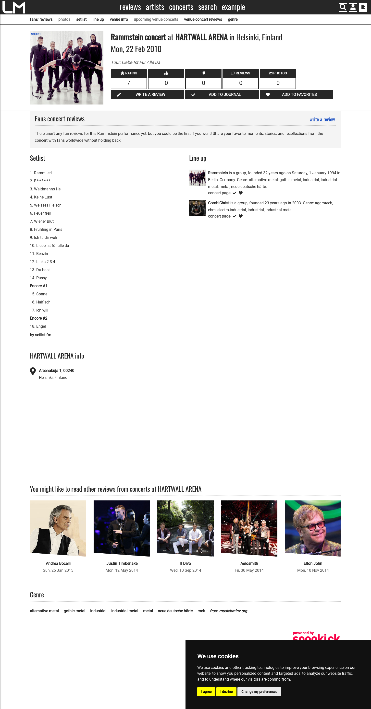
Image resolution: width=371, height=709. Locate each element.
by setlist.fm (40, 335)
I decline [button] (226, 692)
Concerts (181, 6)
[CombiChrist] (197, 207)
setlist (81, 19)
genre (232, 19)
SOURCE (36, 34)
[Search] (343, 7)
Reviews (130, 6)
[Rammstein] (197, 177)
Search (207, 6)
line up (98, 19)
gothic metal (74, 611)
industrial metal (124, 611)
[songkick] (316, 639)
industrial (98, 611)
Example (233, 6)
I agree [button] (206, 692)
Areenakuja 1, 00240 (56, 370)
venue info (119, 19)
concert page (219, 193)
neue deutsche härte (175, 611)
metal (148, 611)
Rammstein (127, 37)
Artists (155, 6)
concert (154, 37)
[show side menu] (363, 7)
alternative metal (44, 611)
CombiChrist (218, 203)
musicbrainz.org (233, 611)
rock (201, 611)
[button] (353, 8)
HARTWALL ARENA (201, 37)
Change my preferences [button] (259, 692)
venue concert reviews (203, 19)
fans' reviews (41, 19)
